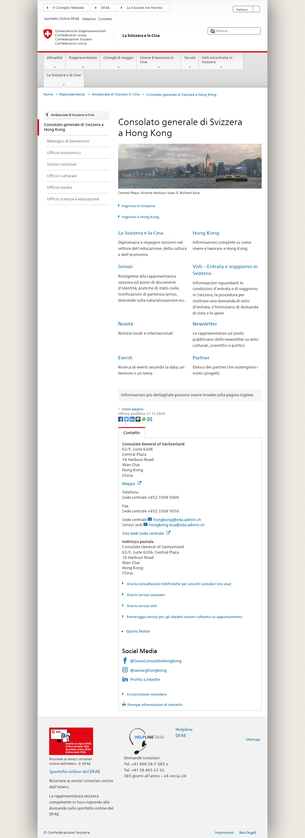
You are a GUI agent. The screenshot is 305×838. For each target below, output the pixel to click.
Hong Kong (206, 233)
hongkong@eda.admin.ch (177, 519)
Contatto (129, 432)
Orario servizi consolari (145, 594)
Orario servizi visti (141, 605)
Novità (125, 324)
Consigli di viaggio (118, 62)
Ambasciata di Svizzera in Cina (116, 94)
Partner (201, 358)
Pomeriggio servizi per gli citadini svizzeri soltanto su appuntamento (184, 616)
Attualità (54, 62)
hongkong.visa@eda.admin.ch (177, 524)
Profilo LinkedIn (145, 679)
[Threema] (138, 418)
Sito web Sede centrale (146, 533)
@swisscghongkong (148, 670)
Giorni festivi (138, 631)
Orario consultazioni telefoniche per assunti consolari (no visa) (178, 583)
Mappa (131, 483)
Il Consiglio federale (68, 8)
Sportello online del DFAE (74, 771)
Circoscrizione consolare (146, 694)
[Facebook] (121, 418)
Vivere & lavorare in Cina (159, 62)
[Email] (149, 418)
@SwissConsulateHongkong (156, 660)
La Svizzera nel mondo (144, 8)
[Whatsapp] (144, 418)
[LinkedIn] (133, 418)
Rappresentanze (83, 62)
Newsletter (205, 324)
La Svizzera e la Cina (64, 80)
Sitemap (253, 739)
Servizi (189, 62)
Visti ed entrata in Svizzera (221, 62)
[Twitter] (127, 418)
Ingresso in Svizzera (138, 205)
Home (48, 94)
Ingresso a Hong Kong (140, 216)
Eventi (125, 358)
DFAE (105, 8)
